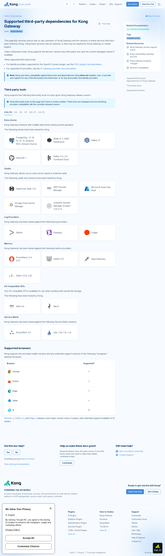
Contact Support (125, 455)
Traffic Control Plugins (77, 530)
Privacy (80, 552)
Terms (72, 552)
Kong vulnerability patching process (142, 55)
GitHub (134, 523)
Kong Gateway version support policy (143, 48)
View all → (72, 534)
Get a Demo (132, 4)
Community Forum (139, 519)
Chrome (8, 418)
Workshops (136, 534)
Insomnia (103, 519)
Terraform (104, 526)
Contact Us (136, 541)
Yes (8, 452)
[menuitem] (83, 4)
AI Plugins (72, 515)
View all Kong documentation (16, 464)
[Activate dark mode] (159, 4)
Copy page (104, 24)
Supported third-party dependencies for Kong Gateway (141, 79)
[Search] (67, 4)
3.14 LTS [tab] (8, 112)
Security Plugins (75, 526)
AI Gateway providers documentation (58, 68)
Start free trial (135, 492)
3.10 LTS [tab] (32, 112)
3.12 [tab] (20, 112)
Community (136, 515)
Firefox (18, 418)
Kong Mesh (104, 523)
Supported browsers (136, 90)
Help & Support (138, 537)
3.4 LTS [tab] (41, 112)
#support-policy (133, 38)
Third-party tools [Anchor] (15, 89)
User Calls (136, 530)
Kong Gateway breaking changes (140, 62)
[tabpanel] (59, 229)
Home (6, 16)
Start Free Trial (148, 4)
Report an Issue (28, 459)
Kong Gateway (16, 16)
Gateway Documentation (138, 29)
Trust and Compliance (96, 552)
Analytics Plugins (75, 519)
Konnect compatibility (139, 68)
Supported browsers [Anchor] (17, 348)
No (16, 452)
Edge (31, 418)
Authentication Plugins (77, 523)
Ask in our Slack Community (129, 451)
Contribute (67, 463)
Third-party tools (134, 85)
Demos (135, 526)
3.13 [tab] (15, 112)
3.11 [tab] (25, 112)
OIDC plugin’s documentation (88, 64)
